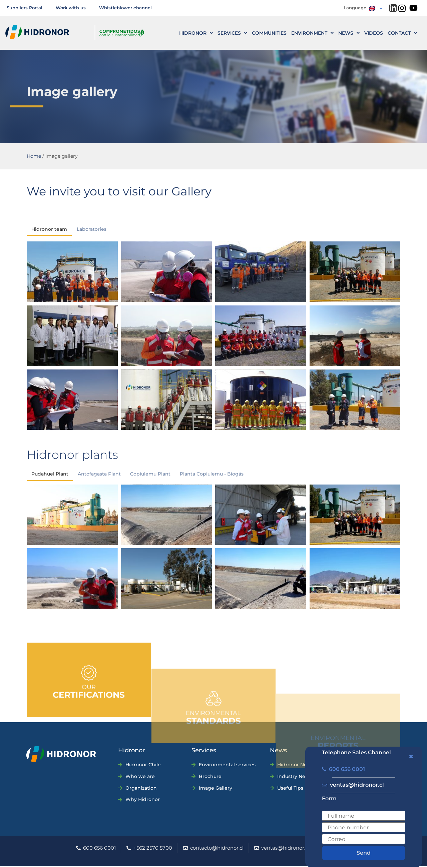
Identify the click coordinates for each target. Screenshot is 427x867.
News (349, 33)
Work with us (71, 7)
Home (34, 156)
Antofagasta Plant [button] (99, 475)
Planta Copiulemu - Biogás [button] (212, 475)
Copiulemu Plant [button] (150, 475)
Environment (312, 33)
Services (232, 33)
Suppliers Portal (24, 7)
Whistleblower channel (125, 7)
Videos (373, 33)
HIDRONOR (196, 33)
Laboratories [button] (91, 229)
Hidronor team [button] (49, 229)
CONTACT (402, 33)
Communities (269, 33)
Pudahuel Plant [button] (49, 475)
